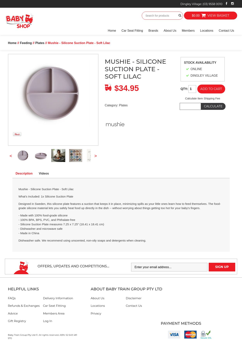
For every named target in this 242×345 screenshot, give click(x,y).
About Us (170, 30)
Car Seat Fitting (132, 30)
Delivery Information (58, 298)
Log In (47, 321)
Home (112, 30)
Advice (13, 313)
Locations (206, 30)
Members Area (53, 313)
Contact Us (226, 30)
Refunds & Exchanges (24, 306)
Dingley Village (201, 4)
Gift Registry (17, 321)
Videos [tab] (44, 173)
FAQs (12, 298)
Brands (153, 30)
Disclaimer (133, 298)
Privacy (96, 313)
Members (188, 30)
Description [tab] (23, 173)
